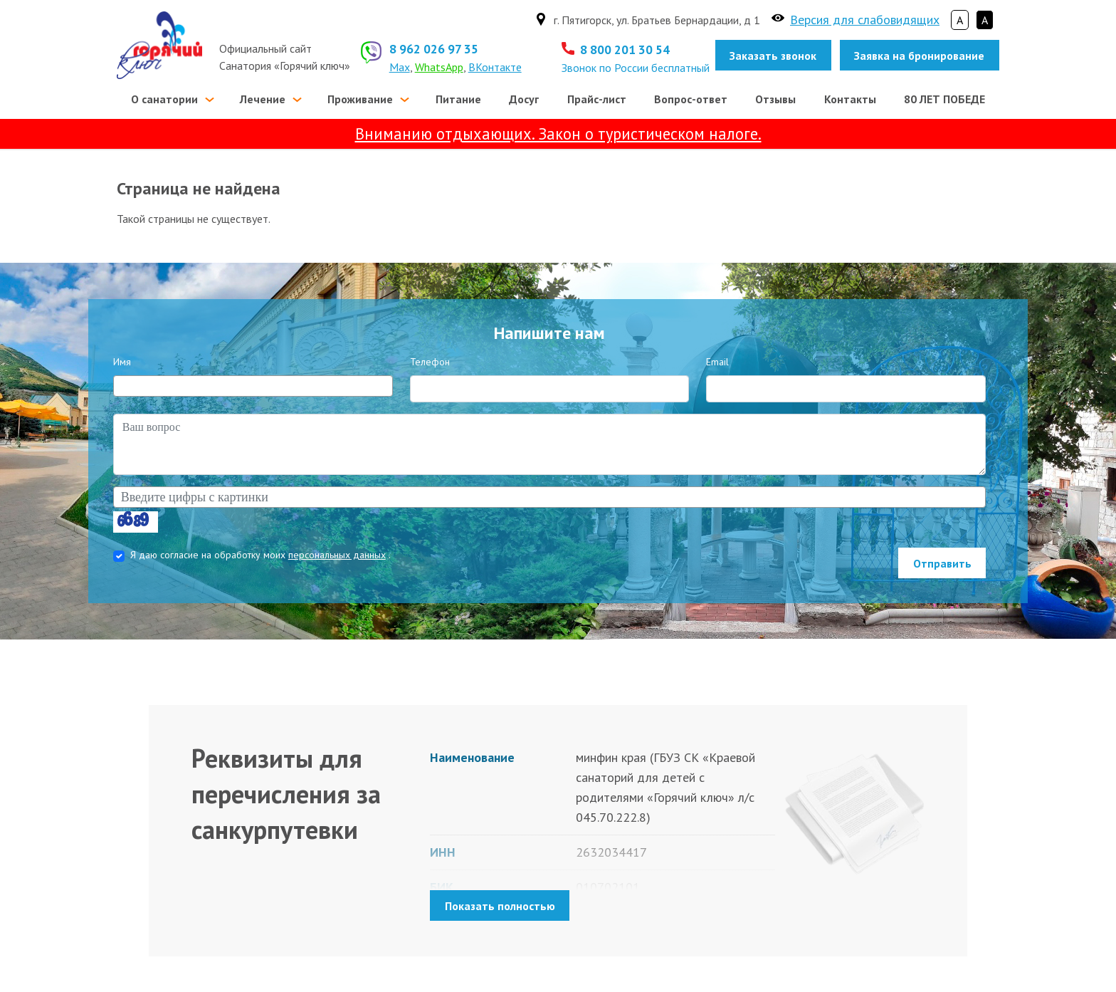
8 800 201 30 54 (625, 49)
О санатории (164, 99)
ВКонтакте (495, 67)
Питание (458, 99)
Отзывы (775, 99)
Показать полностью (500, 906)
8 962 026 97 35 (433, 49)
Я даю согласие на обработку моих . (260, 554)
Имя (122, 361)
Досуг (524, 99)
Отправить (942, 563)
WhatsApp (439, 67)
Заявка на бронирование (919, 55)
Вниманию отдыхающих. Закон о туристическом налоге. (558, 133)
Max (399, 67)
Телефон (430, 361)
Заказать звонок (773, 55)
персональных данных (337, 554)
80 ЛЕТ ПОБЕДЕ (944, 99)
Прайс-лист (596, 99)
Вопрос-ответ (690, 99)
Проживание (360, 99)
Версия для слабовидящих (864, 19)
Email (717, 361)
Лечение (262, 99)
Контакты (850, 99)
